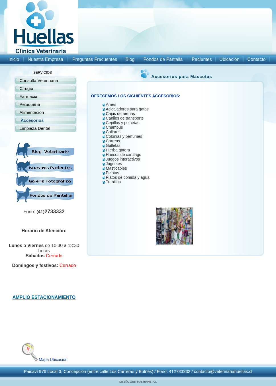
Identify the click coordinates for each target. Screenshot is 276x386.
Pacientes (202, 59)
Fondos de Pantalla (163, 59)
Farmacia (29, 96)
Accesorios (32, 120)
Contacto (256, 59)
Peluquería (30, 104)
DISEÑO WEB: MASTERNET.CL (138, 381)
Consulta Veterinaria (39, 80)
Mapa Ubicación (44, 359)
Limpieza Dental (35, 128)
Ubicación (229, 59)
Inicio (14, 59)
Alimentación (32, 112)
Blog (129, 59)
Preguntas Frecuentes (94, 59)
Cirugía (26, 88)
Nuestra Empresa (45, 59)
